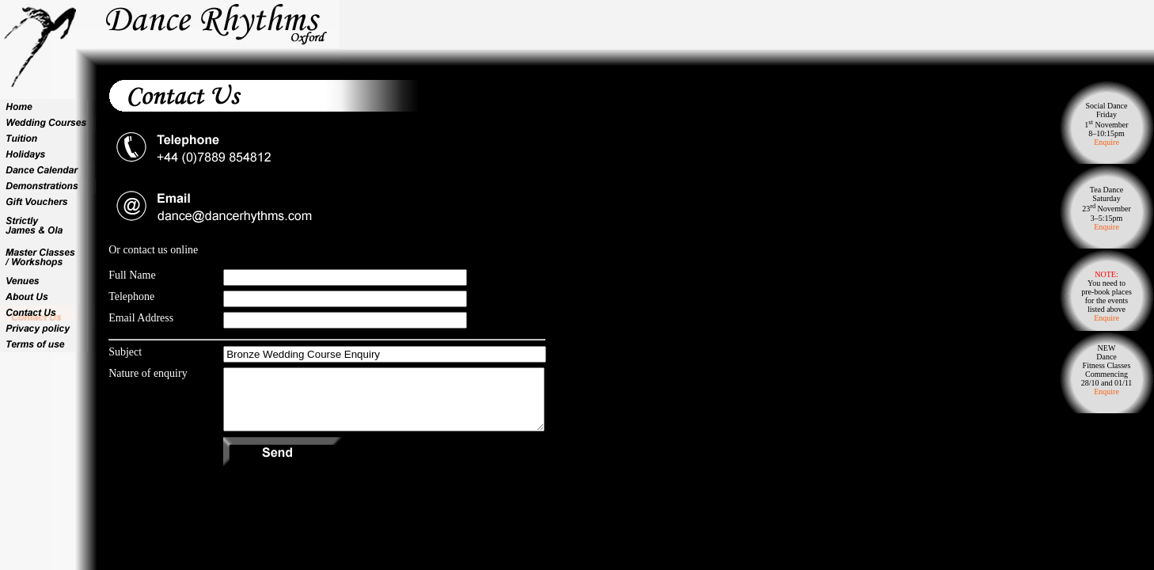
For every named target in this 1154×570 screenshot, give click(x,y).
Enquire (1106, 142)
